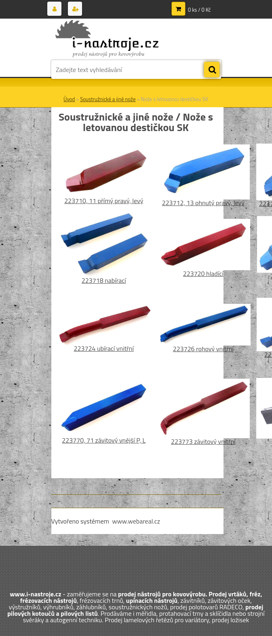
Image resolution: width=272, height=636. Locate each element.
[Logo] (106, 39)
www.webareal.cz (136, 521)
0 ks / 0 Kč (199, 10)
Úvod (69, 99)
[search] (212, 70)
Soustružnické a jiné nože (107, 99)
